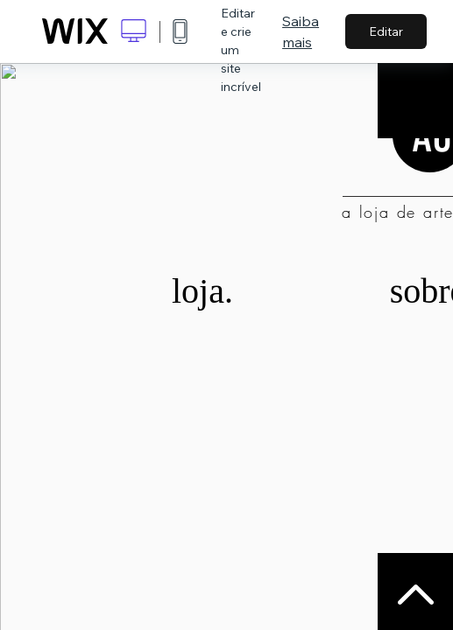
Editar (386, 31)
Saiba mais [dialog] (300, 31)
